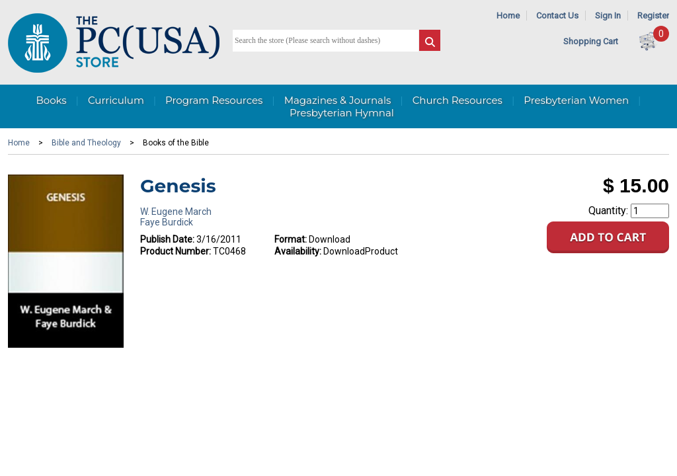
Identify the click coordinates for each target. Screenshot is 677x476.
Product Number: (175, 251)
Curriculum (116, 100)
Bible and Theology (86, 142)
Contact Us (557, 15)
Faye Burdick (166, 222)
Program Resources (213, 100)
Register (653, 15)
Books (51, 100)
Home (508, 15)
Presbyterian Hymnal (342, 112)
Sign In (608, 15)
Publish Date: (167, 239)
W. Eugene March (176, 211)
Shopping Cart (590, 41)
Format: (290, 239)
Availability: (297, 251)
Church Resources (457, 100)
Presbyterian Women (576, 100)
